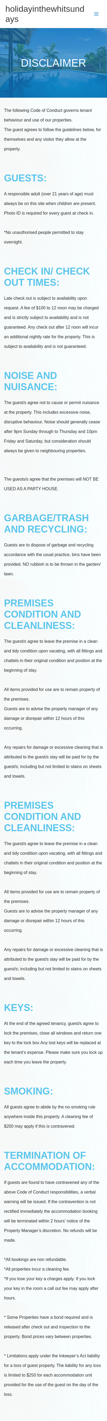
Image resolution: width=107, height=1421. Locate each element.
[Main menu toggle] (96, 14)
